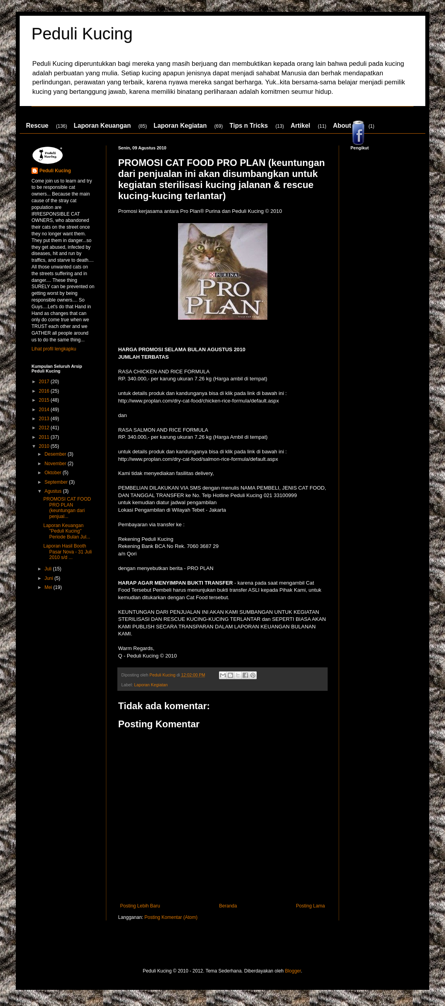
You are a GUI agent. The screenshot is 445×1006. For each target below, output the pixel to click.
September (56, 482)
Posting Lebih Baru (140, 906)
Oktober (53, 472)
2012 (45, 427)
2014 (45, 409)
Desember (56, 454)
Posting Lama (310, 906)
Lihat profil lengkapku (54, 349)
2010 (45, 446)
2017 (45, 381)
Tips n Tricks (249, 125)
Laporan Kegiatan (180, 125)
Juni (49, 578)
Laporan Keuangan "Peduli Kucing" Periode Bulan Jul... (66, 531)
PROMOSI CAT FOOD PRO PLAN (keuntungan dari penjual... (67, 507)
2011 (45, 437)
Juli (48, 569)
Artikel (300, 125)
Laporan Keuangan (102, 125)
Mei (49, 587)
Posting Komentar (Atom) (171, 917)
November (56, 463)
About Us (347, 125)
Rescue (37, 125)
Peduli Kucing (82, 33)
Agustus (53, 491)
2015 (45, 400)
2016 (45, 391)
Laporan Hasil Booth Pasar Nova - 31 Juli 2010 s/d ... (67, 551)
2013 (45, 418)
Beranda (228, 906)
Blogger (293, 971)
